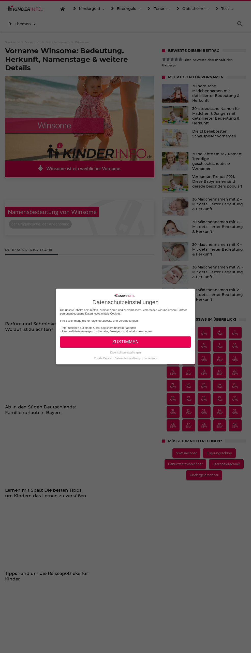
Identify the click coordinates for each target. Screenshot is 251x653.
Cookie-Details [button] (103, 358)
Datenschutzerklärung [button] (128, 358)
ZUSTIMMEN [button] (125, 341)
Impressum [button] (150, 358)
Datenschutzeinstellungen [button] (125, 352)
